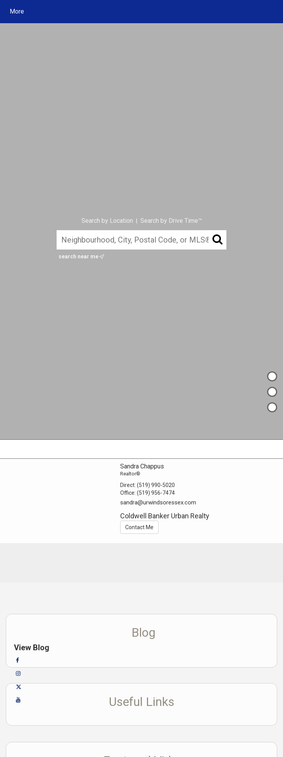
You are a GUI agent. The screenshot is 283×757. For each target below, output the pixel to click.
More (17, 11)
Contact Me (139, 527)
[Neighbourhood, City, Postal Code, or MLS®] (141, 239)
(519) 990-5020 (156, 485)
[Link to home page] (80, 11)
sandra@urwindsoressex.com (158, 502)
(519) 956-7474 (156, 493)
